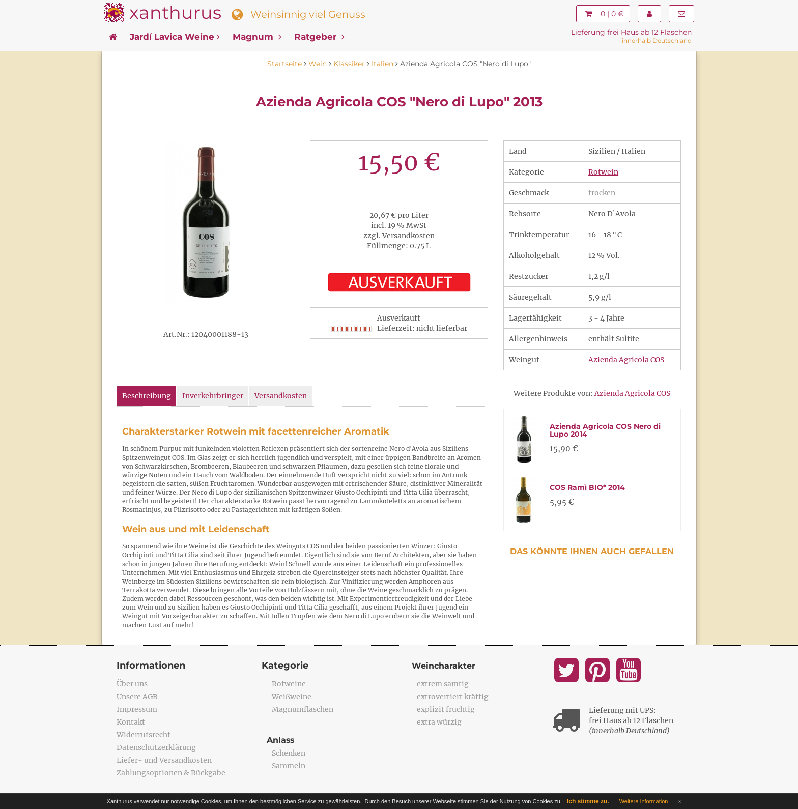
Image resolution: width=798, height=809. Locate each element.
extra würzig (439, 722)
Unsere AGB (137, 696)
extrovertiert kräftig (453, 696)
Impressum (137, 709)
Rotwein (603, 172)
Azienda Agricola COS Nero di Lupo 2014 (605, 430)
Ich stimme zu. (588, 801)
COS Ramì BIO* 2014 (587, 487)
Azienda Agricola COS (626, 359)
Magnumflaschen (302, 709)
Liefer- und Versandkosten (164, 760)
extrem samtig (443, 683)
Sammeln (288, 765)
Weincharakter (443, 666)
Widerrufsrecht (143, 734)
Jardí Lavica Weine (175, 37)
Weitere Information (643, 801)
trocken (601, 192)
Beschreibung (146, 395)
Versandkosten (280, 395)
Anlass (281, 740)
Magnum (257, 37)
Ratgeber (319, 37)
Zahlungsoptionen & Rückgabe (171, 772)
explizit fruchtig (446, 709)
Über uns (132, 683)
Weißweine (291, 696)
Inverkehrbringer (212, 395)
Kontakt (131, 722)
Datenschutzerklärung (156, 747)
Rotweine (289, 683)
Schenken (288, 753)
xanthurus (175, 12)
